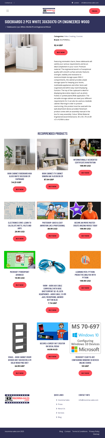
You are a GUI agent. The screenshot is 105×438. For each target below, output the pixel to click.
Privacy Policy (94, 431)
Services (61, 413)
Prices (94, 11)
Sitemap (96, 434)
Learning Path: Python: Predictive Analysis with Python (85, 275)
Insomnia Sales (64, 400)
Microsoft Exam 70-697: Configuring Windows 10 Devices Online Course (85, 360)
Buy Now (61, 52)
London (76, 3)
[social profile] (14, 3)
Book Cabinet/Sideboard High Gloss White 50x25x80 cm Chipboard (19, 176)
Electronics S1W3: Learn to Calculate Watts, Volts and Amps (19, 225)
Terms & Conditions (79, 431)
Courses (79, 36)
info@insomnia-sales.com (90, 3)
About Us (61, 408)
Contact (68, 431)
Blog (60, 417)
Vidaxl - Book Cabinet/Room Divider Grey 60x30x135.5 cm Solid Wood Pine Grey (19, 360)
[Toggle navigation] (7, 11)
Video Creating (69, 36)
